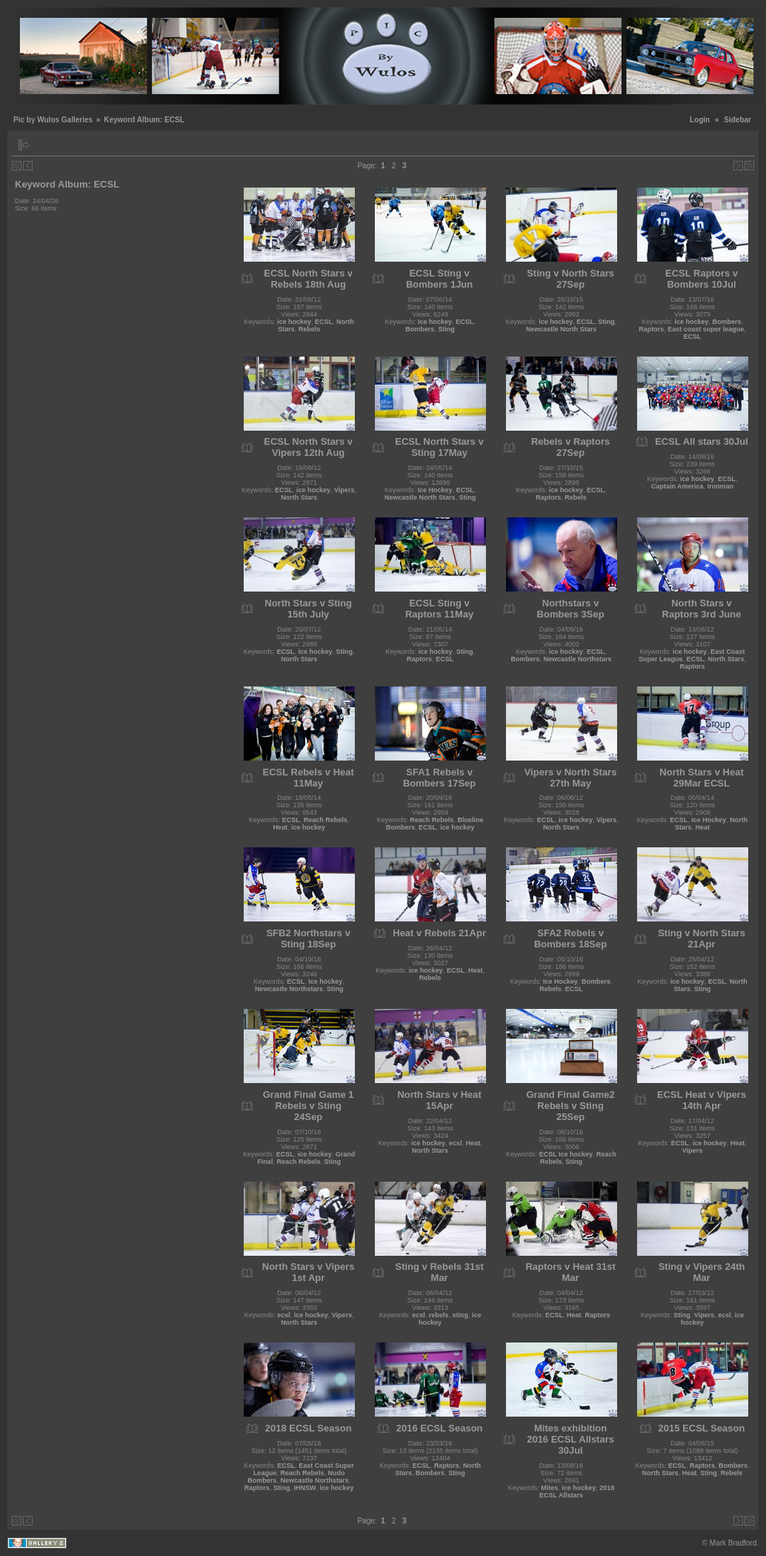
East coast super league (705, 329)
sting (460, 1315)
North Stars (299, 497)
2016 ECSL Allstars (576, 1491)
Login (700, 120)
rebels (439, 1315)
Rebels (310, 329)
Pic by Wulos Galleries (53, 120)
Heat (280, 827)
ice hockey (294, 321)
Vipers (344, 490)
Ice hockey (435, 321)
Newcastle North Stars (561, 329)
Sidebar (737, 120)
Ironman (720, 486)
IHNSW (304, 1488)
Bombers (419, 329)
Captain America (677, 486)
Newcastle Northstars (578, 659)
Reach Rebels (325, 820)
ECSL (324, 321)
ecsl (455, 1143)
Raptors (651, 329)
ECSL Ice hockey (566, 1154)
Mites (549, 1488)
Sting (446, 329)
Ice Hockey (435, 490)
